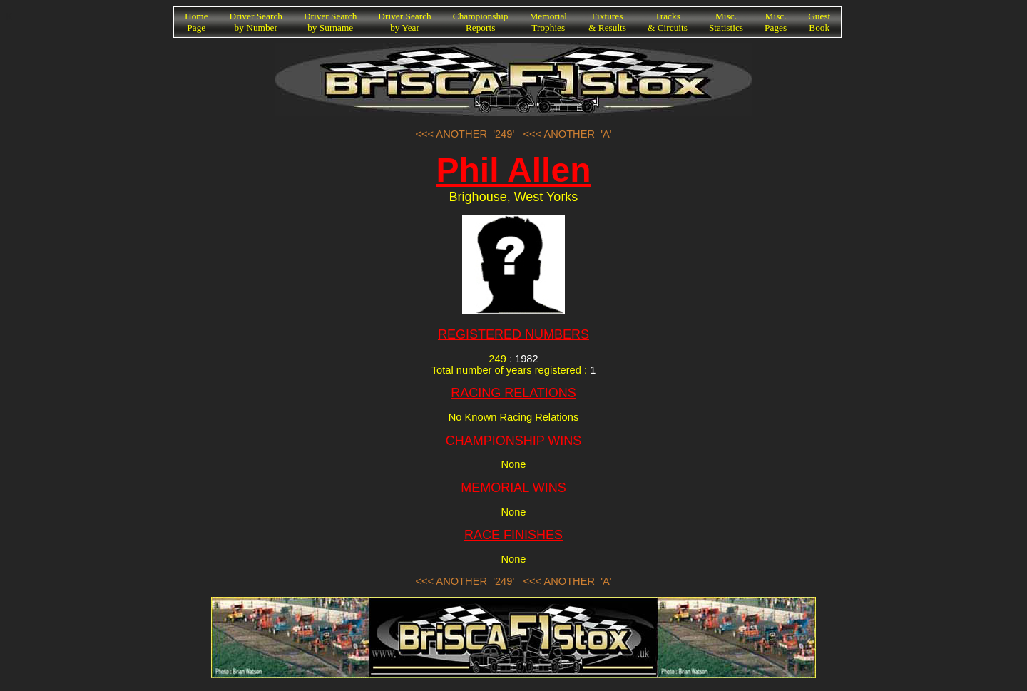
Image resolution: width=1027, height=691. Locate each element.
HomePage (196, 22)
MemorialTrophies (549, 22)
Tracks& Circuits (668, 22)
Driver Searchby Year (404, 22)
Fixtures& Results (607, 22)
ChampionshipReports (481, 22)
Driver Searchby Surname (330, 22)
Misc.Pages (776, 22)
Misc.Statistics (726, 22)
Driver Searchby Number (256, 22)
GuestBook (819, 22)
